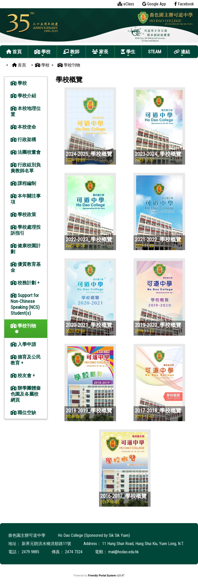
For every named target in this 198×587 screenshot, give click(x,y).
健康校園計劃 (26, 248)
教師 (71, 53)
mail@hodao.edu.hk (123, 551)
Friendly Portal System (102, 575)
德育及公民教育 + (26, 359)
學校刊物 (23, 325)
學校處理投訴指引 (26, 230)
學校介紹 (23, 95)
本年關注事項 (26, 199)
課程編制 (23, 183)
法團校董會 (26, 152)
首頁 (14, 51)
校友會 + (23, 375)
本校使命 (23, 127)
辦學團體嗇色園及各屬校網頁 (26, 394)
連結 (182, 53)
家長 (100, 53)
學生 (128, 53)
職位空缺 (23, 412)
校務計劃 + (25, 282)
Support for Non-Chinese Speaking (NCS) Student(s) (25, 304)
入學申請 (23, 344)
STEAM (154, 51)
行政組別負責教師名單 (26, 167)
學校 (42, 53)
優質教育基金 (26, 267)
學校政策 (23, 214)
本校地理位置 (26, 111)
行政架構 (23, 139)
